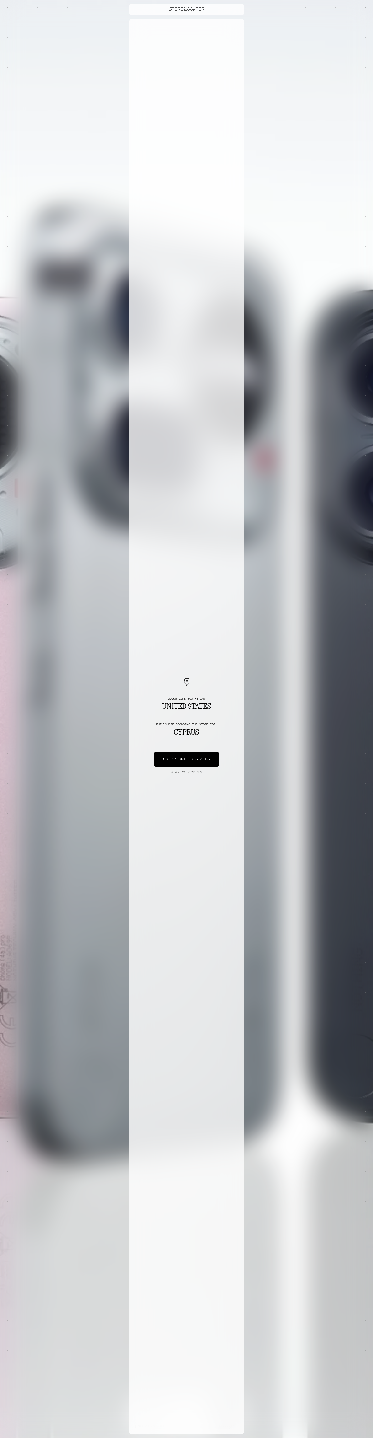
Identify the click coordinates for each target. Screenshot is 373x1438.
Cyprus (186, 772)
